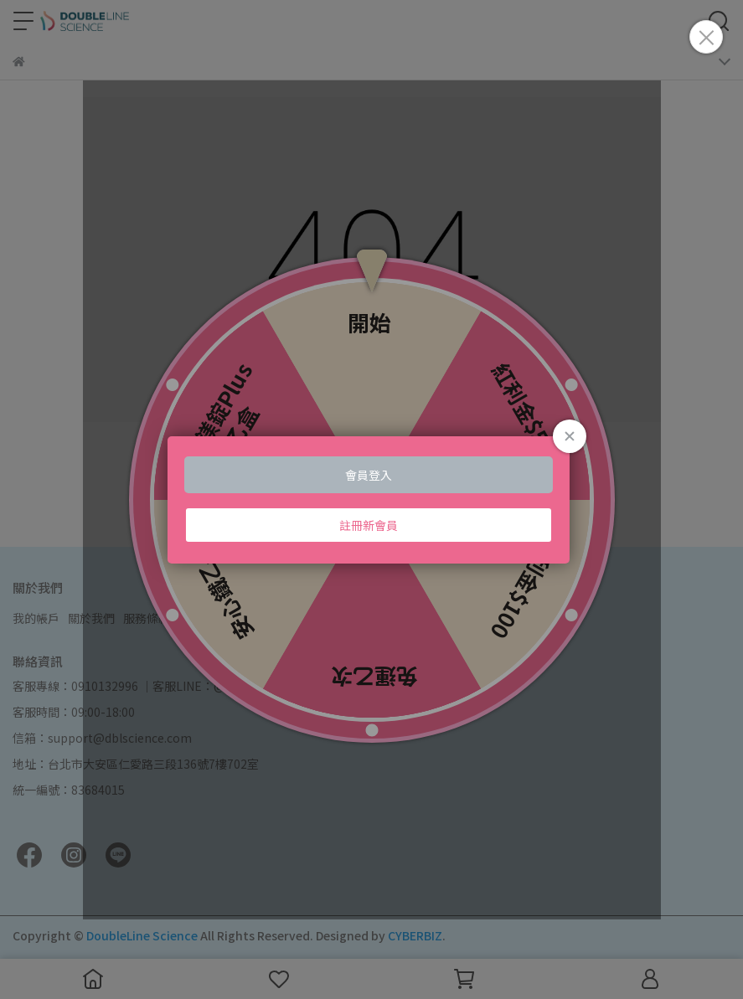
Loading (371, 499)
